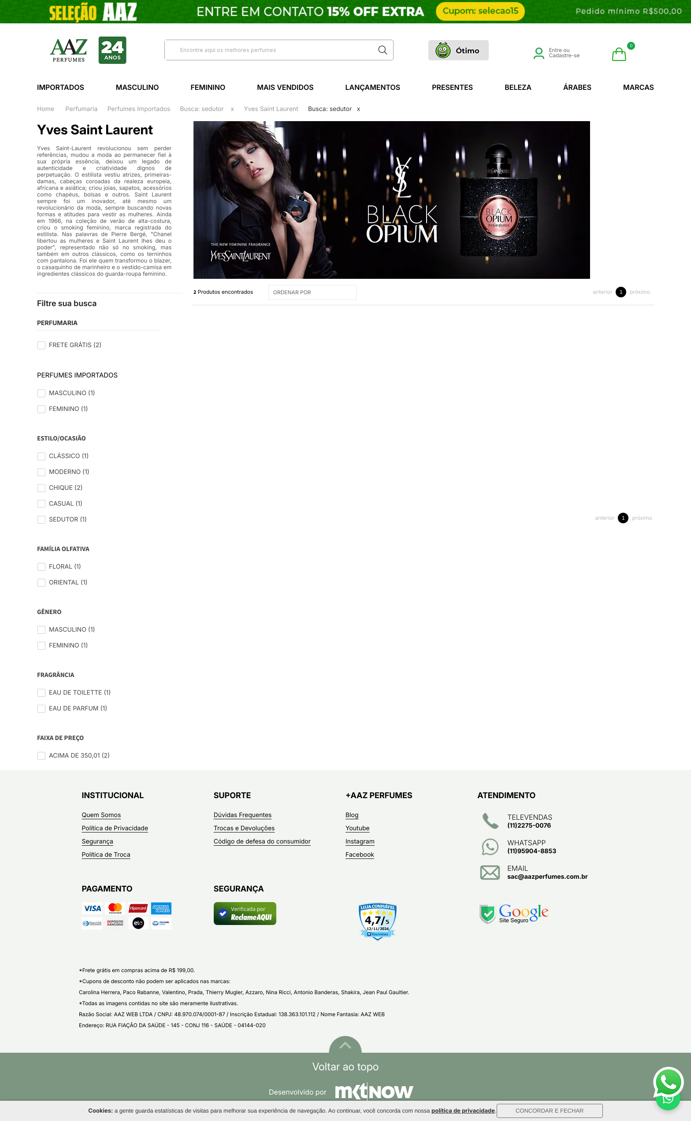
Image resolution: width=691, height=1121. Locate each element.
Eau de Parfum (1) (78, 708)
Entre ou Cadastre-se (557, 53)
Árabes (577, 87)
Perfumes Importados (138, 109)
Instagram (360, 841)
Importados (60, 87)
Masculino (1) (72, 393)
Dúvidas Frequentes (243, 815)
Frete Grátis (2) (75, 345)
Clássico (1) (69, 456)
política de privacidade (463, 1110)
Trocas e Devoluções (244, 828)
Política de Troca (106, 854)
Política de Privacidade (115, 828)
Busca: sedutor (201, 109)
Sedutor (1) (68, 519)
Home (45, 109)
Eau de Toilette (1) (80, 692)
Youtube (358, 828)
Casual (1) (65, 503)
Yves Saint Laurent (271, 109)
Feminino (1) (68, 409)
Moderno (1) (69, 472)
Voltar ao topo (345, 1067)
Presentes (452, 87)
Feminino (207, 87)
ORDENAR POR (313, 292)
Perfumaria (82, 109)
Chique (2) (66, 488)
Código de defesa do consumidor (262, 841)
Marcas (638, 87)
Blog (352, 815)
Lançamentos (373, 87)
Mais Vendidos (285, 87)
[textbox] (268, 50)
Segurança (97, 841)
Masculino (137, 87)
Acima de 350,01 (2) (79, 755)
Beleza (518, 87)
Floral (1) (65, 566)
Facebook (360, 854)
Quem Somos (101, 815)
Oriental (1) (68, 582)
